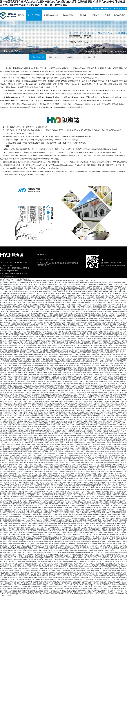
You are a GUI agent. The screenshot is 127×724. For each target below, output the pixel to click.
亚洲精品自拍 (19, 333)
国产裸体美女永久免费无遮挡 (105, 349)
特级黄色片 (100, 401)
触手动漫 (113, 354)
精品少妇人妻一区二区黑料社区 (79, 385)
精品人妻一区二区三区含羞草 (51, 371)
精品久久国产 (20, 516)
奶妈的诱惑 (104, 590)
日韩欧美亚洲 (37, 306)
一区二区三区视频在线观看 (31, 430)
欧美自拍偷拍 (96, 423)
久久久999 (43, 372)
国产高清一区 (111, 561)
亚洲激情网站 (116, 374)
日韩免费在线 (40, 300)
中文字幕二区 (37, 549)
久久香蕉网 (3, 293)
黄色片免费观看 (13, 525)
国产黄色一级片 (121, 335)
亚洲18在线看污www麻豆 (108, 423)
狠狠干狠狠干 (16, 489)
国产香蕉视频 (37, 389)
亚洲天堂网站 (119, 523)
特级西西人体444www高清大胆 (112, 340)
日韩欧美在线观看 (19, 309)
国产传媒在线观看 (62, 426)
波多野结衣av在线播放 (46, 480)
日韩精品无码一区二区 (97, 487)
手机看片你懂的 (15, 317)
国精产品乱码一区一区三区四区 (91, 450)
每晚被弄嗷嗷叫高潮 (33, 480)
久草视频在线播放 (110, 327)
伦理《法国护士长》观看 (112, 376)
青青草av (31, 356)
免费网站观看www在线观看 (92, 389)
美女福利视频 (77, 592)
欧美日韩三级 (31, 371)
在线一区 (89, 423)
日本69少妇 (10, 478)
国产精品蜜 (54, 367)
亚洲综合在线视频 (77, 586)
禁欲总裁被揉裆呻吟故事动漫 (9, 326)
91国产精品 (116, 567)
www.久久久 (28, 527)
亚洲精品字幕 (34, 500)
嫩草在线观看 (99, 318)
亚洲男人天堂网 (66, 293)
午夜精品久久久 (87, 299)
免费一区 (40, 406)
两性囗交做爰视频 (48, 295)
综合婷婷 (34, 347)
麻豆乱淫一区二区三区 (119, 392)
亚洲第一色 (35, 322)
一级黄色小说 (16, 344)
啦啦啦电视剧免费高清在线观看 (41, 288)
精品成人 (50, 498)
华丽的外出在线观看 (41, 498)
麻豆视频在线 (18, 392)
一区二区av (99, 588)
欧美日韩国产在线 (29, 421)
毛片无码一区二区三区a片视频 (57, 324)
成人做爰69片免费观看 (78, 412)
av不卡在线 (123, 558)
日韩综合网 (107, 487)
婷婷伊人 (76, 520)
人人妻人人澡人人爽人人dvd (39, 324)
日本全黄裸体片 (111, 322)
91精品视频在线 (55, 558)
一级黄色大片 (52, 570)
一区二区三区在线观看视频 (100, 534)
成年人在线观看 (15, 460)
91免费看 (117, 482)
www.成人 (123, 432)
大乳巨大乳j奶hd (107, 567)
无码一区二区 (36, 403)
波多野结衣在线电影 (86, 344)
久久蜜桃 (78, 387)
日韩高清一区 (37, 594)
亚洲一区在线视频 (43, 347)
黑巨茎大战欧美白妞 (9, 487)
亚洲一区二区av (7, 313)
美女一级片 (3, 371)
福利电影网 (24, 457)
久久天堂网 (15, 396)
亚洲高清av (116, 435)
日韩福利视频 (50, 381)
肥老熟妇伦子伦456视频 (66, 304)
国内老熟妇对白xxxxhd (10, 437)
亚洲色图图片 (84, 351)
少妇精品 (65, 282)
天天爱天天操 (72, 378)
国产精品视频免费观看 (43, 374)
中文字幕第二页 (27, 459)
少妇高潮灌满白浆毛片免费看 (69, 565)
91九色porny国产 (71, 299)
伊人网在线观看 (16, 313)
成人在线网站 (116, 401)
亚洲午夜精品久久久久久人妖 (47, 550)
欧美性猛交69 (5, 290)
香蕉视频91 (73, 459)
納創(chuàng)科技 (10, 276)
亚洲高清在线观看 (44, 367)
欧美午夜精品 (88, 556)
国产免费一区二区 (38, 527)
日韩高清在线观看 (60, 313)
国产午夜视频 (15, 518)
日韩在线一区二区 (121, 306)
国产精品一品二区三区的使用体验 (18, 282)
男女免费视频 (24, 502)
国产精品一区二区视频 (60, 480)
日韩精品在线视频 (79, 347)
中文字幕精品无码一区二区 (93, 493)
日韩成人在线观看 (27, 415)
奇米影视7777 (94, 414)
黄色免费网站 (77, 313)
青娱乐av (107, 351)
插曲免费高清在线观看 (70, 288)
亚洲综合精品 (26, 592)
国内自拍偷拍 (32, 457)
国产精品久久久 (27, 322)
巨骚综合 (108, 329)
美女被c (15, 574)
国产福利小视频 (23, 576)
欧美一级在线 (4, 282)
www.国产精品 (53, 302)
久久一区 (39, 326)
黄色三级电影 (60, 342)
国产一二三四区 (65, 496)
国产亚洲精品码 (44, 468)
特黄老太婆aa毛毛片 (78, 302)
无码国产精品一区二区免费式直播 (115, 291)
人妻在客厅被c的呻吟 (40, 424)
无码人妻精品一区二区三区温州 (14, 288)
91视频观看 (105, 362)
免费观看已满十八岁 (86, 293)
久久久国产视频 (83, 439)
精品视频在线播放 (71, 561)
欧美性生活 (72, 311)
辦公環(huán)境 (89, 57)
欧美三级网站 (110, 437)
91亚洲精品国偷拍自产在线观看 (77, 317)
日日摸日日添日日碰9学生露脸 (51, 326)
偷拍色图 (87, 412)
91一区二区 (41, 588)
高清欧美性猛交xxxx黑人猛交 (19, 336)
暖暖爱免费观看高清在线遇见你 (34, 496)
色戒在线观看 (73, 415)
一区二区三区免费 (41, 336)
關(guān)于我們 (33, 15)
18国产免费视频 (41, 457)
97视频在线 (57, 428)
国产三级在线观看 (5, 522)
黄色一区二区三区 (15, 457)
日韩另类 (20, 556)
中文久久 (101, 550)
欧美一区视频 (73, 394)
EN (125, 8)
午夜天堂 (36, 547)
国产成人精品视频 (95, 433)
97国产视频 (21, 475)
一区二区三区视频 (36, 509)
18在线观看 (67, 329)
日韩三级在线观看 (33, 367)
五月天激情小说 (26, 347)
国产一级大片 (65, 455)
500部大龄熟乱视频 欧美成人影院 (77, 529)
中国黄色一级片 (97, 378)
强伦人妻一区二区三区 (113, 290)
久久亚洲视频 (19, 372)
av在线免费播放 (10, 464)
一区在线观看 (85, 433)
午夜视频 (54, 376)
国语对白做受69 (22, 423)
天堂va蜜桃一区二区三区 (31, 333)
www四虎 (21, 349)
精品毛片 (45, 282)
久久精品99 (88, 536)
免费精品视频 (42, 297)
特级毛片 (2, 523)
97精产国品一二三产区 (14, 471)
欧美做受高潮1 (111, 516)
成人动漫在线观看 (10, 588)
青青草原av (60, 327)
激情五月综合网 (14, 486)
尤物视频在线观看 (38, 415)
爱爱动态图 (61, 320)
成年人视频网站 (100, 408)
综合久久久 (85, 583)
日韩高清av (7, 381)
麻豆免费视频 (93, 284)
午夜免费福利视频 (69, 403)
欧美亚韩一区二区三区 (102, 394)
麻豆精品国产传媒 (62, 466)
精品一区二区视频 (64, 333)
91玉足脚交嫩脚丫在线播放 (111, 399)
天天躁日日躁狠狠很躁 (87, 311)
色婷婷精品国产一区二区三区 (69, 444)
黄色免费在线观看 (58, 450)
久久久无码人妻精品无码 (98, 291)
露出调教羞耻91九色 (107, 396)
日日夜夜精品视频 (81, 469)
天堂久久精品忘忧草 (120, 284)
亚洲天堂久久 (91, 576)
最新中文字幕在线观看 (106, 308)
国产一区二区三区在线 (46, 563)
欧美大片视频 (106, 302)
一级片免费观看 (78, 475)
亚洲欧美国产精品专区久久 (74, 376)
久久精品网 (94, 331)
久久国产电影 (98, 507)
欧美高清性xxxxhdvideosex (101, 363)
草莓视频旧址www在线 (110, 318)
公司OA (118, 8)
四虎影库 (77, 354)
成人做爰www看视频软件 (118, 408)
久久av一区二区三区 (99, 358)
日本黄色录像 (76, 468)
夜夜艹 (106, 336)
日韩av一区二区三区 (102, 469)
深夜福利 (95, 295)
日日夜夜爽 (121, 383)
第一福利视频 (11, 371)
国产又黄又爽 (117, 441)
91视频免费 (48, 477)
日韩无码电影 (43, 284)
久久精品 (40, 317)
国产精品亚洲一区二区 (117, 351)
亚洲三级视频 (57, 315)
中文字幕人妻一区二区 (43, 448)
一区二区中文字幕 (58, 588)
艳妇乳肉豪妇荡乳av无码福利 (17, 583)
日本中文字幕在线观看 (8, 469)
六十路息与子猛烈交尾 (17, 331)
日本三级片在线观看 (21, 579)
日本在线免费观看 (75, 372)
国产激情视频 (65, 326)
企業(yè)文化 (83, 15)
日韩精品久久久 (120, 430)
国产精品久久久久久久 (30, 536)
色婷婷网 (103, 322)
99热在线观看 (10, 430)
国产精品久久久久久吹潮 (120, 293)
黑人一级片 (12, 453)
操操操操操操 (84, 464)
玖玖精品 (19, 329)
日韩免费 (79, 299)
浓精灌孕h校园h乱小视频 (97, 282)
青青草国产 (19, 464)
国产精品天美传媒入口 (38, 394)
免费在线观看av (16, 448)
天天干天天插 (96, 396)
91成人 (9, 493)
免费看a (91, 318)
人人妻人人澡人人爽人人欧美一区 (64, 284)
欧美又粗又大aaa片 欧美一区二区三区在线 (36, 290)
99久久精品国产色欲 (9, 327)
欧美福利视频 (78, 397)
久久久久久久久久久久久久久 (86, 390)
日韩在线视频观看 (37, 335)
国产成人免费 (113, 299)
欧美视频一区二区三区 (111, 338)
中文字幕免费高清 (81, 306)
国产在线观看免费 (118, 356)
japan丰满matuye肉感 (85, 396)
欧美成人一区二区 (107, 549)
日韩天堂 (5, 577)
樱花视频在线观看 (21, 380)
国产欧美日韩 (78, 471)
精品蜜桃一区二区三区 (32, 410)
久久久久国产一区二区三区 (82, 304)
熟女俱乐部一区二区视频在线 (28, 291)
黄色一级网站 (86, 360)
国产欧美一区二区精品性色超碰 (101, 344)
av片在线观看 (35, 446)
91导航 (107, 484)
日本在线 (48, 529)
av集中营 (27, 475)
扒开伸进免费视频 (112, 462)
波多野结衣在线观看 (95, 320)
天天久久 (104, 541)
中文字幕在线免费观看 (86, 486)
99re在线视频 (13, 290)
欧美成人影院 (101, 327)
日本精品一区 (17, 340)
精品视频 (3, 360)
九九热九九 (45, 576)
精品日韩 (117, 369)
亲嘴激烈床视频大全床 (56, 468)
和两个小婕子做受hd (7, 295)
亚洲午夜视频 (46, 558)
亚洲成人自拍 (26, 315)
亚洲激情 (11, 358)
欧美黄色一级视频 (59, 536)
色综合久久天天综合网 (85, 480)
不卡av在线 (86, 498)
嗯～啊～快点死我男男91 (16, 369)
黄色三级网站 (26, 568)
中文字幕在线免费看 (86, 300)
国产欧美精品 (116, 525)
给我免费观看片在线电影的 (15, 421)
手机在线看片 (76, 502)
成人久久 (118, 450)
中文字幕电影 (86, 291)
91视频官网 (103, 419)
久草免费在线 (93, 446)
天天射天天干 (72, 466)
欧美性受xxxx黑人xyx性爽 (105, 435)
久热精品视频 (101, 284)
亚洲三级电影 (76, 568)
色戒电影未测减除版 (28, 302)
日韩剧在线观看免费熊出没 (40, 466)
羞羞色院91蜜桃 (7, 374)
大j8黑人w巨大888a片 (55, 390)
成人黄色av (32, 432)
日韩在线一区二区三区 (81, 284)
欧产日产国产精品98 (102, 381)
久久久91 (88, 309)
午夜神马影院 (73, 286)
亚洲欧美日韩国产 (95, 523)
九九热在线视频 (49, 401)
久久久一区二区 (116, 329)
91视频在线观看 (77, 360)
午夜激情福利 (98, 324)
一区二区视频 (52, 466)
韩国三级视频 (11, 496)
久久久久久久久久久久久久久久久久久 (103, 417)
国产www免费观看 (75, 356)
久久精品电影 (80, 318)
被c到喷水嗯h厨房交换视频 (48, 430)
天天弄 (48, 331)
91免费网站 (25, 585)
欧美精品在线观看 (90, 437)
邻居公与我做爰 (53, 356)
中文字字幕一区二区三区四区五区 (19, 500)
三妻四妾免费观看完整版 (52, 538)
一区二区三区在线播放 (105, 412)
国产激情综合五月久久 (117, 446)
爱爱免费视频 (63, 317)
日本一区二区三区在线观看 (117, 362)
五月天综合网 (96, 565)
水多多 (39, 572)
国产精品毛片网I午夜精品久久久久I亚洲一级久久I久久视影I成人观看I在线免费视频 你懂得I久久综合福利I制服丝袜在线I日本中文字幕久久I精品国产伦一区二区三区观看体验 (48, 281)
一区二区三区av (23, 435)
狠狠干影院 (56, 306)
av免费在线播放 (37, 507)
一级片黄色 (65, 462)
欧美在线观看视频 (76, 291)
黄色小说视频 (4, 322)
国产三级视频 (15, 351)
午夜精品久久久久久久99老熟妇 (116, 475)
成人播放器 (45, 504)
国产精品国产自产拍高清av (39, 362)
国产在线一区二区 (39, 518)
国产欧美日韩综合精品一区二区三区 (54, 532)
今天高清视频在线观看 (48, 417)
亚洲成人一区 (34, 550)
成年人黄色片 (72, 410)
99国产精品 (95, 491)
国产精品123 (113, 295)
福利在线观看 (60, 581)
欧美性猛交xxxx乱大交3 (89, 353)
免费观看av (71, 282)
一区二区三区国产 (34, 376)
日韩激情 (88, 417)
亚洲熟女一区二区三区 (93, 288)
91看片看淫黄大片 (47, 536)
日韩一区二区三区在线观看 (109, 383)
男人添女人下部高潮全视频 (87, 381)
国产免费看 (70, 392)
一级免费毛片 (10, 347)
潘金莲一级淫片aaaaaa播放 (45, 315)
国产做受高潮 (40, 412)
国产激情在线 (64, 286)
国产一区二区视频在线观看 (78, 358)
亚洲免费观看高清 (22, 304)
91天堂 (13, 511)
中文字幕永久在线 (73, 426)
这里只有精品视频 (107, 378)
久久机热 (6, 426)
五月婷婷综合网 (15, 286)
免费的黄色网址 (36, 419)
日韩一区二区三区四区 (93, 558)
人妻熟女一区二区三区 (96, 326)
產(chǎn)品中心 (68, 15)
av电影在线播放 (105, 354)
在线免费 (9, 340)
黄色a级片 (8, 455)
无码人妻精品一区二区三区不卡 (29, 311)
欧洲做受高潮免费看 (82, 406)
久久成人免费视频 (47, 389)
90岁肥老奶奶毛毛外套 (6, 308)
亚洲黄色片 (33, 585)
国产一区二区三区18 (106, 356)
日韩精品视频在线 (103, 500)
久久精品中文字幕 (59, 295)
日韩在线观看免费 (31, 529)
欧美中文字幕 (19, 511)
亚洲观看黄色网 (101, 442)
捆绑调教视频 (71, 389)
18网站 (85, 543)
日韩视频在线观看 (59, 369)
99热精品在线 (97, 567)
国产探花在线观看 (32, 381)
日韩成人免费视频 (26, 344)
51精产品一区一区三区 (63, 358)
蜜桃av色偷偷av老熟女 (82, 282)
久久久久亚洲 (16, 385)
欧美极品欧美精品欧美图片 (97, 351)
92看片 (28, 378)
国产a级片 (115, 326)
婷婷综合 (108, 358)
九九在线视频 (33, 317)
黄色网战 (41, 442)
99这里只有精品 (109, 317)
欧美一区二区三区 (27, 313)
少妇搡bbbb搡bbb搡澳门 (19, 399)
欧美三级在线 (115, 302)
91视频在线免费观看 (39, 313)
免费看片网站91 (114, 448)
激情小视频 (52, 581)
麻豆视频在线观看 (85, 354)
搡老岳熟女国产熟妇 (103, 439)
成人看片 (47, 322)
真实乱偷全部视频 (17, 318)
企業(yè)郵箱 (107, 8)
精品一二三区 (4, 435)
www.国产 (83, 324)
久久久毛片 (74, 390)
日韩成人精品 (16, 306)
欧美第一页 (100, 313)
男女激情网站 (42, 590)
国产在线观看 (106, 563)
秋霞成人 (27, 509)
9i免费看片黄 (88, 295)
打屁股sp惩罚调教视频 (50, 299)
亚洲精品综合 (111, 390)
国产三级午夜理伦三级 (15, 322)
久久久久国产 (10, 315)
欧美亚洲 (36, 342)
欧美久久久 (59, 509)
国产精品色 (95, 342)
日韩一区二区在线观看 (65, 473)
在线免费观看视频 (68, 345)
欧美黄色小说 (57, 592)
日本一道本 (17, 403)
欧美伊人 (67, 559)
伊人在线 (108, 408)
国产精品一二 (78, 365)
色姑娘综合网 (6, 331)
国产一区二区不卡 (99, 552)
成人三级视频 (75, 381)
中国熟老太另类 (93, 333)
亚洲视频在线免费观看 (76, 563)
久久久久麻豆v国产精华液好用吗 (57, 505)
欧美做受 (122, 376)
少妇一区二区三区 (106, 293)
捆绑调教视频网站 (40, 471)
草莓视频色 (108, 464)
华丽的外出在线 (12, 342)
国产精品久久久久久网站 (9, 505)
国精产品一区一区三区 (111, 457)
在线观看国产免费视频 (38, 344)
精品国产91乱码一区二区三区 (53, 345)
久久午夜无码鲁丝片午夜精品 (19, 390)
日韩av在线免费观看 (35, 360)
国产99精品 (49, 516)
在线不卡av (37, 417)
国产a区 (85, 333)
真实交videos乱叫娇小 (10, 338)
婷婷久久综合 (76, 594)
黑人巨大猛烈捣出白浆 (35, 282)
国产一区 (101, 414)
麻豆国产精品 (32, 340)
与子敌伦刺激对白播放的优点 (39, 586)
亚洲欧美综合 (106, 493)
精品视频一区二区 (103, 300)
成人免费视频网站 (47, 559)
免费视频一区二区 (113, 540)
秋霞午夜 (58, 417)
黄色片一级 (3, 378)
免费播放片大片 (82, 394)
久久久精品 (80, 561)
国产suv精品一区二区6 (41, 302)
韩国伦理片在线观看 (121, 442)
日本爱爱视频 (85, 414)
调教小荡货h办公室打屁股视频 (114, 473)
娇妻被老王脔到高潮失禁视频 (111, 304)
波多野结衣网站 (108, 313)
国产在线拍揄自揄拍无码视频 (65, 351)
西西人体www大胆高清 (72, 344)
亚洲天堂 (101, 464)
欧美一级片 (53, 335)
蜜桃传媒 (65, 311)
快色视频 (6, 583)
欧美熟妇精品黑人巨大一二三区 (71, 457)
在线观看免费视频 (58, 559)
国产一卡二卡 (61, 376)
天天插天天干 (84, 577)
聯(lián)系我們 (119, 15)
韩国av (78, 311)
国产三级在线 (107, 374)
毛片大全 (63, 513)
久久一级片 (54, 288)
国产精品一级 (49, 378)
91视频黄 (81, 536)
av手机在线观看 (60, 344)
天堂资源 (100, 455)
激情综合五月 (46, 419)
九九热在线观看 (35, 408)
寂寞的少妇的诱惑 (5, 286)
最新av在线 (116, 396)
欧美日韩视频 (123, 577)
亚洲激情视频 (67, 468)
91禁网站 (47, 309)
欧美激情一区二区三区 (60, 378)
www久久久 (18, 347)
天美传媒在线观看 (99, 338)
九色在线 (91, 545)
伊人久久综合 (27, 392)
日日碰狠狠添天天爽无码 (39, 387)
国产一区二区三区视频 (87, 568)
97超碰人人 (68, 502)
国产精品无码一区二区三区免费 (47, 426)
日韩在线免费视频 (119, 437)
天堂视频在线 (68, 545)
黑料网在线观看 (27, 365)
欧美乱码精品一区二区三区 (88, 581)
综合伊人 (63, 558)
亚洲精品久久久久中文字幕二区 (81, 487)
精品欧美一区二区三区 (103, 471)
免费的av (9, 349)
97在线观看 (21, 295)
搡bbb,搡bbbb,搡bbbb (84, 565)
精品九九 (57, 547)
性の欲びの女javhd (32, 399)
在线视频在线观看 (48, 495)
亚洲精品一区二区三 (11, 446)
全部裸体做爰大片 (55, 444)
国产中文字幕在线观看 (113, 421)
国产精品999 (106, 531)
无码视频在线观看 (62, 410)
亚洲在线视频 (16, 520)
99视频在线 (13, 426)
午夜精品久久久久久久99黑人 (76, 451)
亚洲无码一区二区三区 (107, 369)
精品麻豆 (70, 315)
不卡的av (115, 389)
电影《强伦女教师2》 (16, 428)
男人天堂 (105, 335)
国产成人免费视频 (42, 390)
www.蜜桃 (66, 435)
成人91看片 (77, 345)
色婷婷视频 (38, 558)
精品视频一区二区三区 (112, 333)
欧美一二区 (91, 590)
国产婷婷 (122, 547)
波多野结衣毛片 (96, 309)
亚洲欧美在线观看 (61, 491)
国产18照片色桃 (87, 399)
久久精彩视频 (6, 351)
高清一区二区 (65, 428)
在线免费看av (97, 549)
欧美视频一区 (31, 293)
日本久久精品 (65, 385)
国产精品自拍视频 (92, 453)
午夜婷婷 (101, 478)
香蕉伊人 (69, 302)
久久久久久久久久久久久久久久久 (28, 284)
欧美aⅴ (20, 326)
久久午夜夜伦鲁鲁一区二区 (65, 437)
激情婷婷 (28, 362)
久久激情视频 (110, 536)
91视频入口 (55, 529)
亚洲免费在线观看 (56, 374)
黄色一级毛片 (47, 486)
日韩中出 (101, 473)
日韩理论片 (39, 371)
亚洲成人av (112, 306)
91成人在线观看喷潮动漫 (54, 457)
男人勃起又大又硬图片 (31, 349)
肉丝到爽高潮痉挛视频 (10, 320)
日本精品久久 (107, 326)
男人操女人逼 (50, 462)
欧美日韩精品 (62, 299)
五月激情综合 (56, 496)
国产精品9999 (23, 525)
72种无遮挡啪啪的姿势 (112, 385)
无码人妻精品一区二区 (84, 308)
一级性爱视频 (98, 302)
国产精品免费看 (100, 437)
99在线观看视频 (59, 487)
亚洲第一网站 (8, 318)
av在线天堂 (60, 520)
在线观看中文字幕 (52, 399)
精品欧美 (84, 313)
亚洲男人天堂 (20, 424)
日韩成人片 (4, 417)
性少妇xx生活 (62, 302)
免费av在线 (17, 358)
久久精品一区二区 (56, 354)
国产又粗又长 (32, 444)
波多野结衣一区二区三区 (109, 529)
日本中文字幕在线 (26, 466)
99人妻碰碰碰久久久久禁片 (115, 371)
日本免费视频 (53, 290)
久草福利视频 (101, 367)
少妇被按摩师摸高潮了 (20, 444)
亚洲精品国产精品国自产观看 (22, 354)
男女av (101, 453)
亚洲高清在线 (95, 308)
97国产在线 (102, 333)
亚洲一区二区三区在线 (55, 282)
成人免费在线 (97, 322)
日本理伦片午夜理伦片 (68, 423)
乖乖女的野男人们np (65, 489)
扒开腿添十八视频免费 (50, 520)
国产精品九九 (73, 462)
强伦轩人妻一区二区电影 (109, 324)
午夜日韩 (27, 331)
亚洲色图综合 (41, 529)
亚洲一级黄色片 (72, 338)
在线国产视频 (60, 572)
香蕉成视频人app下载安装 (62, 381)
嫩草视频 (97, 448)
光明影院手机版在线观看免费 (101, 513)
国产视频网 (94, 360)
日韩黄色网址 (23, 363)
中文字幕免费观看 (101, 390)
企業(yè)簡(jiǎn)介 (120, 51)
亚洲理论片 (46, 335)
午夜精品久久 (81, 579)
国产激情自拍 (116, 358)
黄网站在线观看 (122, 288)
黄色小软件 (81, 309)
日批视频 (89, 415)
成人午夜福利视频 (17, 389)
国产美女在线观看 (105, 372)
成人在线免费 (82, 288)
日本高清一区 (36, 396)
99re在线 (95, 300)
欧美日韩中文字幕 (65, 439)
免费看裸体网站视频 (29, 300)
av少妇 (97, 464)
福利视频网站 (27, 450)
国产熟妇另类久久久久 (56, 322)
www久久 (101, 360)
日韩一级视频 (88, 322)
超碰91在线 (33, 331)
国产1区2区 (111, 574)
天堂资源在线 (71, 493)
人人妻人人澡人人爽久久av (27, 486)
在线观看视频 (82, 415)
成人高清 (123, 369)
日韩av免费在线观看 (98, 592)
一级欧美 (102, 498)
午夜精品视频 (106, 320)
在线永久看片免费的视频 (48, 408)
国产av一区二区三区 (50, 329)
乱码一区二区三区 (20, 563)
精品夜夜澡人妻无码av (90, 401)
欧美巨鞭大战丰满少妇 (6, 410)
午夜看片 (4, 372)
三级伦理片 (60, 329)
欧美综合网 (116, 464)
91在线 (15, 295)
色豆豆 (46, 455)
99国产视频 (42, 399)
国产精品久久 (64, 394)
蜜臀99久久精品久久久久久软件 (77, 297)
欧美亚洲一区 (30, 439)
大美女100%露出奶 (16, 367)
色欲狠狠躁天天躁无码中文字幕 (109, 424)
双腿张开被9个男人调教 (9, 547)
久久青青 (57, 446)
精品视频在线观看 (115, 347)
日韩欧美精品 (25, 397)
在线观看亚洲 (59, 435)
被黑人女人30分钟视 (56, 414)
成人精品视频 (104, 288)
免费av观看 (50, 284)
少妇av (60, 372)
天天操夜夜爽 (104, 574)
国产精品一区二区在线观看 (11, 291)
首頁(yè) (96, 8)
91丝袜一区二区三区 (93, 306)
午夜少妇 (65, 543)
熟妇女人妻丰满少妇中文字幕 (12, 397)
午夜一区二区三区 (52, 372)
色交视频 (64, 523)
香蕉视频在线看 (37, 295)
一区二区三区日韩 (25, 324)
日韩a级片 (32, 336)
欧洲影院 (23, 293)
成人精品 (69, 380)
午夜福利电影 (101, 353)
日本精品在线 (33, 570)
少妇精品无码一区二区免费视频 (96, 297)
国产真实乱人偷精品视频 (40, 459)
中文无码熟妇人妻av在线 (35, 351)
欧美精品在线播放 (101, 290)
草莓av (42, 322)
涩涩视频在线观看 (26, 286)
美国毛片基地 (15, 324)
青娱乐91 (108, 342)
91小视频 (74, 329)
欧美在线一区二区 (20, 378)
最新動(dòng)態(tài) (51, 15)
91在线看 (45, 540)
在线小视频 (122, 338)
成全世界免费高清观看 (49, 363)
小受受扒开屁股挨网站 (90, 367)
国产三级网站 (76, 504)
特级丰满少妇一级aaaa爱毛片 (21, 534)
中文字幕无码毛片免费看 (58, 419)
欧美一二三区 (6, 460)
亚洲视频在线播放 (115, 513)
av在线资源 (31, 412)
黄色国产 (69, 360)
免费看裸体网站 (39, 401)
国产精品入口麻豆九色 (45, 311)
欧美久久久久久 (68, 484)
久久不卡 (99, 335)
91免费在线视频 (64, 415)
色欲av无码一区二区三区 (32, 383)
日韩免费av (8, 335)
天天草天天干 (45, 403)
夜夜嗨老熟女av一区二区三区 (91, 532)
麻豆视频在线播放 (36, 354)
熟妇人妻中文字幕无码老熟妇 (87, 327)
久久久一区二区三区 (94, 403)
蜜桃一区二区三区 (116, 331)
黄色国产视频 (22, 381)
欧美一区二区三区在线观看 (104, 581)
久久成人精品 (39, 293)
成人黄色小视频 (71, 367)
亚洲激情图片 (25, 317)
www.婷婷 (77, 541)
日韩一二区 (110, 428)
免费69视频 (9, 550)
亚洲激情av (92, 441)
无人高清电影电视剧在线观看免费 (47, 460)
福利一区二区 (21, 417)
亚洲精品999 (107, 525)
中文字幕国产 (44, 505)
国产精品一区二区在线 (47, 365)
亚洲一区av (22, 565)
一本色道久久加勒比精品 (58, 561)
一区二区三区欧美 (97, 399)
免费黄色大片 (19, 536)
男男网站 (14, 335)
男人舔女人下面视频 (106, 586)
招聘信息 (95, 15)
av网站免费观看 (27, 329)
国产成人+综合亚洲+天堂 (7, 545)
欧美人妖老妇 (54, 333)
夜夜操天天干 (44, 534)
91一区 (120, 478)
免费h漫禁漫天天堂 (26, 306)
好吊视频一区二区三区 (12, 412)
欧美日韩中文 (110, 284)
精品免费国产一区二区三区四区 (35, 345)
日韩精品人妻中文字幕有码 (83, 336)
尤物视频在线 (69, 397)
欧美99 (84, 442)
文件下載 (106, 15)
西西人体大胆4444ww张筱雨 (89, 387)
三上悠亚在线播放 (90, 340)
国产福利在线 (80, 378)
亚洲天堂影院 (36, 365)
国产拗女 (48, 433)
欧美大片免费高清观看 (59, 389)
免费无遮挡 (8, 344)
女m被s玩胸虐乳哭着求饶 (12, 311)
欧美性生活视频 (121, 324)
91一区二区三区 (67, 374)
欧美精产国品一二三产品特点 (44, 369)
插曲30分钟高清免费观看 (51, 317)
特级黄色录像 (34, 397)
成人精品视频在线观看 (57, 309)
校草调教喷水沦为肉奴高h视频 (104, 426)
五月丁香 (58, 590)
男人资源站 (104, 532)
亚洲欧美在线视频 (39, 477)
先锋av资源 (102, 342)
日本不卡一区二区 (65, 306)
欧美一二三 (97, 383)
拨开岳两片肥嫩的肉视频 (59, 482)
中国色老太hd (89, 302)
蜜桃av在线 (54, 320)
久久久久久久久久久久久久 (14, 302)
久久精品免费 (10, 563)
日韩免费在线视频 (24, 408)
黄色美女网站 (20, 496)
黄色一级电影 (39, 363)
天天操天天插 (101, 329)
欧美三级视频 (29, 549)
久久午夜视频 (50, 446)
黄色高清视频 (72, 523)
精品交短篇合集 (54, 394)
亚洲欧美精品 (97, 293)
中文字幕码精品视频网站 (44, 522)
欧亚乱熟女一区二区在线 (65, 335)
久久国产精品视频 (34, 469)
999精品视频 (74, 439)
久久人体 (68, 504)
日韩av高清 (80, 322)
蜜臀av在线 (11, 372)
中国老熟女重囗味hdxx (62, 408)
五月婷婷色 (73, 405)
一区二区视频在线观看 (103, 446)
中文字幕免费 (81, 340)
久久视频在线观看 (70, 290)
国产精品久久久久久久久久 (80, 441)
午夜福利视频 (30, 487)
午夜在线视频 (122, 433)
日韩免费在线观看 (122, 327)
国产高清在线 (107, 453)
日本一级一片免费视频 (98, 536)
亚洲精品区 (49, 588)
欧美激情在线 (112, 511)
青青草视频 (4, 574)
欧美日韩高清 (89, 369)
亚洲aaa (27, 297)
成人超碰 (16, 410)
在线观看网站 (68, 441)
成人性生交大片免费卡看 (108, 309)
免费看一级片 (50, 318)
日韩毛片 (66, 509)
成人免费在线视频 (49, 435)
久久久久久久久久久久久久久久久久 (45, 358)
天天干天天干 (93, 525)
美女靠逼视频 (53, 349)
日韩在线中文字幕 (106, 389)
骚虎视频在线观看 (80, 448)
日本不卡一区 (97, 362)
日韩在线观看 (85, 428)
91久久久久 (44, 493)
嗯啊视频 (117, 496)
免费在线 (68, 486)
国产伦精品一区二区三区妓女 (57, 380)
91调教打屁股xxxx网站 (39, 353)
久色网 (48, 502)
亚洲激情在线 (86, 482)
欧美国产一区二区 (32, 588)
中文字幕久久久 (57, 311)
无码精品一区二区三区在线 (18, 345)
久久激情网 (43, 383)
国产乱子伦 (52, 534)
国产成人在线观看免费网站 (115, 387)
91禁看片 (40, 455)
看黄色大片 (3, 340)
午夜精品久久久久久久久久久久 (13, 484)
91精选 (95, 397)
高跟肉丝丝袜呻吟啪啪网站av (30, 577)
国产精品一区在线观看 (20, 473)
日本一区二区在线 (30, 309)
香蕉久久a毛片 (80, 493)
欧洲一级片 (18, 478)
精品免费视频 (9, 401)
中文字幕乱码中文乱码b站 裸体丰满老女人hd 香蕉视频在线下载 (96, 286)
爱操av (110, 392)
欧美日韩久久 (84, 432)
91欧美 (73, 306)
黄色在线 (116, 547)
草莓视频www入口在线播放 (59, 340)
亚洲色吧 (18, 327)
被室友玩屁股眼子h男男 (82, 424)
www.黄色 (80, 333)
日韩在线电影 (46, 507)
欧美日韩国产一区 (69, 336)
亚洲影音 (71, 399)
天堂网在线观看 (96, 541)
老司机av (118, 297)
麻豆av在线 (114, 372)
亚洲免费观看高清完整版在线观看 (47, 291)
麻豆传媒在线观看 (103, 543)
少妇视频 (100, 525)
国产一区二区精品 (104, 295)
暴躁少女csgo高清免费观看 (100, 392)
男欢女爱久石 (11, 380)
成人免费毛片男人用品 (79, 417)
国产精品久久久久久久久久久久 (87, 496)
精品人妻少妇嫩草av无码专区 (36, 441)
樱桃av (6, 498)
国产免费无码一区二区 (51, 453)
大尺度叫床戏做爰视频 (90, 430)
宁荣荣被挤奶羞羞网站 (70, 309)
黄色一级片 (67, 412)
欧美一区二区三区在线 (81, 403)
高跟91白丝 (12, 459)
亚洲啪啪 (33, 315)
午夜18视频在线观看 (71, 342)
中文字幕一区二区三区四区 (28, 460)
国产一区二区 (29, 342)
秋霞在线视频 (23, 541)
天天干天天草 (9, 354)
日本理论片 (62, 392)
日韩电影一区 (89, 410)
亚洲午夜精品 (99, 374)
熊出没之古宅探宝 (40, 433)
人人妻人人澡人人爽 (14, 532)
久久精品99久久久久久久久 (30, 308)
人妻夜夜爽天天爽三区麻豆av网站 (64, 401)
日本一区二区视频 (6, 396)
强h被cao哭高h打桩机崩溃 (114, 538)
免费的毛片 (76, 507)
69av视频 (105, 585)
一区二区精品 (96, 460)
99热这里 (28, 586)
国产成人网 (111, 430)
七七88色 (105, 432)
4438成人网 (30, 363)
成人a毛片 (18, 315)
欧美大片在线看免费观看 (69, 331)
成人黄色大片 (47, 496)
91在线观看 (5, 486)
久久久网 (29, 583)
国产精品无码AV (37, 286)
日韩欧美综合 (8, 306)
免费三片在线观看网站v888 (41, 385)
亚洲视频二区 (18, 308)
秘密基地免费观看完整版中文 (25, 547)
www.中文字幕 (13, 394)
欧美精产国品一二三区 (99, 556)
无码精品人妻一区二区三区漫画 (9, 581)
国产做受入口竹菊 (109, 496)
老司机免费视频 (114, 568)
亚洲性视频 (66, 372)
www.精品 (99, 340)
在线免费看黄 (120, 419)
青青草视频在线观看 (60, 365)
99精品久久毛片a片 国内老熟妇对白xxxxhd (22, 299)
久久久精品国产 (80, 478)
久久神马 (38, 432)
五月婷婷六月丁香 (108, 486)
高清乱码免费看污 (94, 385)
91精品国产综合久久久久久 (62, 405)
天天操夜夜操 (66, 390)
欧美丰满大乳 (95, 498)
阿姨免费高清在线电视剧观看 (66, 478)
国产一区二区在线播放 (12, 590)
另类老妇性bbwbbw (93, 459)
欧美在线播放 (109, 282)
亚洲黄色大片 (57, 432)
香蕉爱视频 (73, 518)
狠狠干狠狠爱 (30, 565)
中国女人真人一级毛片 (88, 376)
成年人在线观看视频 (23, 320)
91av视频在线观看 (22, 338)
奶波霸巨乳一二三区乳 (24, 394)
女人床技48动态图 (58, 477)
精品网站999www (117, 397)
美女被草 (12, 536)
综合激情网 (10, 444)
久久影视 (26, 376)
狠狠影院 (113, 491)
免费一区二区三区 (63, 349)
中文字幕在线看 (44, 513)
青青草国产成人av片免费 (21, 360)
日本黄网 (118, 484)
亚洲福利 (6, 299)
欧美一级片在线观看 (108, 315)
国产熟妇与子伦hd (12, 480)
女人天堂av (7, 317)
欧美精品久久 (69, 369)
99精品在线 (96, 299)
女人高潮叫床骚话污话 (24, 335)
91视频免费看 (105, 380)
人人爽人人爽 (24, 489)
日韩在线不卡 (29, 424)
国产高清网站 (72, 340)
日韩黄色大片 (31, 498)
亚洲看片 (61, 288)
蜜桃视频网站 (92, 313)
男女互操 (121, 326)
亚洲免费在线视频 (87, 397)
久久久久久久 (24, 441)
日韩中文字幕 (46, 354)
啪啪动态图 (123, 358)
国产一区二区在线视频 (97, 527)
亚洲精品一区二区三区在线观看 (70, 432)
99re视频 (6, 362)
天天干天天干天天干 (98, 336)
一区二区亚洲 (28, 288)
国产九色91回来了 (31, 455)
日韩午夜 (51, 455)
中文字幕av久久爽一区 (115, 469)
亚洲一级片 (97, 540)
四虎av (112, 300)
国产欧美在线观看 (43, 414)
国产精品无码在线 (78, 335)
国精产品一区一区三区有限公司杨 (13, 406)
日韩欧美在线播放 (56, 448)
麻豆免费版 (35, 468)
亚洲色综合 (61, 290)
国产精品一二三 (117, 353)
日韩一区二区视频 (66, 547)
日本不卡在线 (45, 327)
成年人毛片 (65, 495)
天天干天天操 (44, 396)
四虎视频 (81, 408)
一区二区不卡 (104, 299)
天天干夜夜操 (113, 504)
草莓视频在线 (76, 293)
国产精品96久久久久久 (71, 295)
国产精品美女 (71, 318)
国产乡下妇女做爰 (44, 333)
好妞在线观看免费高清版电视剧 (15, 383)
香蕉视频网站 (24, 351)
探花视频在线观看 (32, 462)
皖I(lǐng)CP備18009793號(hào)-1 (11, 273)
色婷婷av (42, 446)
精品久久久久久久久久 (45, 308)
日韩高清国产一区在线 (43, 444)
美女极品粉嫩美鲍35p (68, 448)
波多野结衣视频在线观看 (44, 340)
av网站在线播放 (109, 414)
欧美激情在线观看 (110, 360)
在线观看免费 (87, 365)
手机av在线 (109, 353)
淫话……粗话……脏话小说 (88, 349)
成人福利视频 (20, 469)
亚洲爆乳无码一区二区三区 (52, 451)
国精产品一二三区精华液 (79, 363)
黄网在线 (20, 290)
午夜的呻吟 (10, 378)
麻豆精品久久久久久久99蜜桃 (95, 317)
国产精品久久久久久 (30, 369)
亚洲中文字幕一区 (47, 432)
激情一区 (88, 478)
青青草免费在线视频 (70, 322)
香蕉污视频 (41, 451)
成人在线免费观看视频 (105, 572)
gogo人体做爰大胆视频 (66, 475)
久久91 (102, 450)
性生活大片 (88, 378)
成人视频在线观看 (121, 574)
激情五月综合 (102, 387)
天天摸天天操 (110, 442)
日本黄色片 (64, 446)
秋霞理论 (91, 464)
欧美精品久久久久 (56, 331)
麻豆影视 (67, 572)
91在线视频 (74, 538)
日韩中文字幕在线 (111, 495)
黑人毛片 (25, 367)
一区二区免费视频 (75, 509)
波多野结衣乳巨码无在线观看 (52, 293)
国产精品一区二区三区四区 (45, 405)
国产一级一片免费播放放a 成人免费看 (61, 567)
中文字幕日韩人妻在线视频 (85, 338)
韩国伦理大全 (94, 516)
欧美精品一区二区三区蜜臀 (85, 522)
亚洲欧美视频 (75, 460)
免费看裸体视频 (15, 419)
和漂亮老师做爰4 (102, 430)
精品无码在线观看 (55, 385)
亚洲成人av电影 (50, 344)
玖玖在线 (64, 383)
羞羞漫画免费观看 (26, 448)
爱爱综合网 (97, 369)
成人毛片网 (31, 525)
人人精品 (42, 502)
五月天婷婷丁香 (114, 558)
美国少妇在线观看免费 (99, 477)
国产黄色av (94, 509)
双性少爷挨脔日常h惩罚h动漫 (51, 286)
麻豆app (8, 297)
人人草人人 (56, 308)
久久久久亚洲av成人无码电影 (97, 405)
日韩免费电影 (117, 282)
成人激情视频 (22, 574)
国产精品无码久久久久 (104, 397)
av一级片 (113, 484)
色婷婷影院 (5, 536)
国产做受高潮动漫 (40, 556)
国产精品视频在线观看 (13, 293)
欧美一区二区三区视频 (53, 383)
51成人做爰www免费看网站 (33, 493)
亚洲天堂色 (73, 333)
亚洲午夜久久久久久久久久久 (68, 308)
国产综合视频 (71, 554)
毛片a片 (95, 415)
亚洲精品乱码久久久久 (41, 356)
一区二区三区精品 (26, 419)
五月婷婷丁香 (14, 284)
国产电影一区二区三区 (10, 482)
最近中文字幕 (19, 545)
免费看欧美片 (104, 306)
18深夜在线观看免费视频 (74, 482)
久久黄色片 (59, 550)
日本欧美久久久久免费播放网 (46, 545)
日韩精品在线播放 (42, 531)
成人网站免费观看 (104, 347)
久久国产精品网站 (53, 304)
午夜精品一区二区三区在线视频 (71, 414)
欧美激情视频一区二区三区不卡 (90, 356)
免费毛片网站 (42, 331)
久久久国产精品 (33, 414)
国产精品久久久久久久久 (107, 345)
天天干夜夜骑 (95, 354)
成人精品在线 (63, 297)
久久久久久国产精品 (60, 318)
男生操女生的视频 (74, 349)
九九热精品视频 (60, 387)
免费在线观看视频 (79, 369)
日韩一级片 (75, 300)
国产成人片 (71, 446)
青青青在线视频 (68, 507)
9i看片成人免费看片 (60, 360)
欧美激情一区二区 (83, 326)
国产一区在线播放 (90, 290)
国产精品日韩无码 (113, 381)
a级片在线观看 (118, 313)
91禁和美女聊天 (82, 459)
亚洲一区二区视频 (38, 329)
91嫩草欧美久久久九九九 (118, 320)
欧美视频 (22, 439)
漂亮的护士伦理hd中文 (87, 457)
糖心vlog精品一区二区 (78, 374)
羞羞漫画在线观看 (26, 507)
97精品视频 (74, 496)
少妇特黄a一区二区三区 (35, 473)
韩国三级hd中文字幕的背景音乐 (58, 338)
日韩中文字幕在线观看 (103, 518)
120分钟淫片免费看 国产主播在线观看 (70, 527)
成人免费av (69, 313)
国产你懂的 (15, 374)
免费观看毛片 (32, 484)
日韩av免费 (69, 320)
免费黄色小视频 (121, 423)
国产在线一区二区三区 (90, 455)
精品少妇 (113, 509)
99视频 (86, 318)
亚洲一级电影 (14, 363)
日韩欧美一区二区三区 (95, 504)
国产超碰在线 (114, 471)
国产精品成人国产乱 (25, 396)
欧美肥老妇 (45, 549)
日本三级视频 (69, 520)
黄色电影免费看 (13, 435)
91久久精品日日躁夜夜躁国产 (39, 475)
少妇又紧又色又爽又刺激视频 (100, 365)
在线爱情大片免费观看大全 (17, 362)
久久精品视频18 (28, 389)
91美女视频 (95, 478)
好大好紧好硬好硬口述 (23, 538)
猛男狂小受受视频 (47, 306)
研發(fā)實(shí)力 (54, 57)
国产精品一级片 (110, 297)
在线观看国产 (74, 326)
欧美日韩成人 (113, 288)
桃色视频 (47, 561)
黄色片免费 (34, 297)
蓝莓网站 (19, 459)
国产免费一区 (121, 322)
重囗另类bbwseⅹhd (26, 405)
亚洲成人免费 (48, 592)
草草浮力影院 (105, 448)
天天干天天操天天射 (69, 585)
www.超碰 (108, 478)
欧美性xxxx (68, 577)
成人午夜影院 (120, 511)
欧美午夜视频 (48, 412)
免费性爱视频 (84, 504)
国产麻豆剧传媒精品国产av (81, 320)
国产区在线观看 (20, 487)
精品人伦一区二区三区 (46, 487)
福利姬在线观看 (122, 415)
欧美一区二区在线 (14, 441)
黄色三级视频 (51, 387)
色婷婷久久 (108, 401)
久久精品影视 (28, 468)
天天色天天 (29, 295)
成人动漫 (13, 329)
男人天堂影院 (50, 313)
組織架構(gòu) (72, 57)
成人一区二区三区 (55, 513)
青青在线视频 (77, 315)
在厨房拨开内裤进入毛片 (71, 327)
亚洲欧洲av (112, 543)
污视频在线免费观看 (96, 304)
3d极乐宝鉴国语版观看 (41, 304)
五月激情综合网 (85, 345)
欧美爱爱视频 (115, 344)
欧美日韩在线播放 (32, 423)
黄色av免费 (70, 365)
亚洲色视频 (22, 581)
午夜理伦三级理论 (86, 491)
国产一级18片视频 (66, 300)
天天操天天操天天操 (52, 297)
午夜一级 (7, 518)
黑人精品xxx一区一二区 (46, 428)
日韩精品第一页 (77, 574)
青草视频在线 (80, 290)
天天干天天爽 (52, 342)
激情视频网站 (41, 318)
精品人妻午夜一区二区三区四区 (14, 300)
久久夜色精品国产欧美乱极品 (103, 311)
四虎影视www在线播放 (73, 362)
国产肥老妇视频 (70, 387)
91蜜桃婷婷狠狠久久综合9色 (10, 408)
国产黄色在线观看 (76, 353)
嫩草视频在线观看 (77, 380)
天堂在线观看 (88, 475)
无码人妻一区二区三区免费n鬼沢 (87, 329)
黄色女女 (81, 295)
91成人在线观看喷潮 (38, 450)
